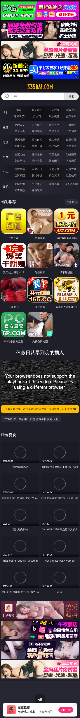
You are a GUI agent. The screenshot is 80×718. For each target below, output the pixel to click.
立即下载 (66, 710)
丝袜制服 (37, 131)
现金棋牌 (54, 116)
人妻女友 (54, 169)
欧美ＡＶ (54, 124)
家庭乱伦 (37, 169)
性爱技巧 (71, 175)
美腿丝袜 (20, 160)
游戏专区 (71, 110)
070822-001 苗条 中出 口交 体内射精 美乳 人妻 (31, 419)
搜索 (71, 96)
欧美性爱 (71, 139)
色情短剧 (37, 190)
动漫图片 (71, 154)
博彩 (5, 113)
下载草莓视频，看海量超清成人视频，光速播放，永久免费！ (41, 409)
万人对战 (54, 110)
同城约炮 (20, 184)
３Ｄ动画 (71, 124)
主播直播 (54, 131)
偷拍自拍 (37, 139)
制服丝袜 (20, 146)
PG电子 (19, 110)
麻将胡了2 (20, 116)
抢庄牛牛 (71, 116)
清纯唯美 (37, 160)
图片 (5, 157)
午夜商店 (37, 184)
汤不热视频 (71, 184)
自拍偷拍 (37, 124)
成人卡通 (54, 139)
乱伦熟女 (54, 146)
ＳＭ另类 (71, 131)
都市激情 (20, 169)
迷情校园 (20, 175)
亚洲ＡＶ (20, 124)
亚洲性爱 (20, 139)
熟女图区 (54, 160)
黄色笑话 (54, 175)
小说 (5, 172)
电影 (5, 142)
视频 (5, 127)
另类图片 (71, 160)
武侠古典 (71, 169)
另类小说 (37, 175)
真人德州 (37, 110)
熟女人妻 (20, 131)
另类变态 (71, 146)
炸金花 (37, 116)
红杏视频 (20, 190)
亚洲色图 (37, 154)
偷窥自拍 (20, 154)
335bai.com (40, 87)
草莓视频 (54, 184)
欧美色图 (54, 154)
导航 (5, 186)
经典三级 (37, 146)
